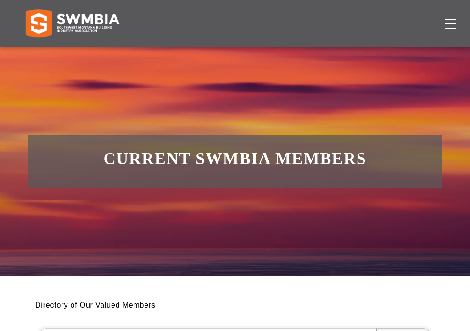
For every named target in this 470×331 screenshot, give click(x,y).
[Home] (72, 53)
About (345, 53)
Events (311, 53)
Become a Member (406, 53)
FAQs (380, 15)
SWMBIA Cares (422, 15)
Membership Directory (199, 53)
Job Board (270, 53)
